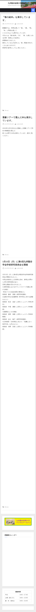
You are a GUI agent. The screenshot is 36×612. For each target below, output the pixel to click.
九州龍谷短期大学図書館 (17, 3)
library (7, 110)
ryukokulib (19, 24)
